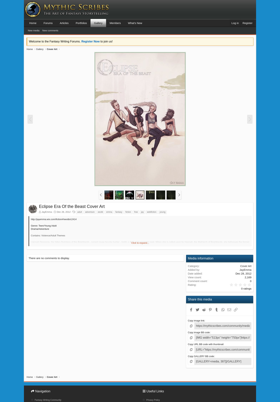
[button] (101, 195)
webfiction (151, 212)
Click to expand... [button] (140, 243)
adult (79, 212)
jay (142, 212)
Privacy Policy (152, 396)
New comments (50, 30)
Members (115, 23)
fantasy (118, 212)
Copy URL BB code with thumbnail (205, 343)
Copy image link (196, 320)
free (136, 212)
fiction (128, 212)
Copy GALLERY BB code (201, 354)
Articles (64, 23)
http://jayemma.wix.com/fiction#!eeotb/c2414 (54, 219)
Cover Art (245, 266)
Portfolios (81, 23)
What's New (135, 23)
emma (109, 212)
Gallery (98, 23)
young (163, 212)
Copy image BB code (199, 331)
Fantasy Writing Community (48, 396)
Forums (48, 23)
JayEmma (47, 212)
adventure (89, 212)
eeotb (100, 212)
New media (33, 30)
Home (32, 23)
